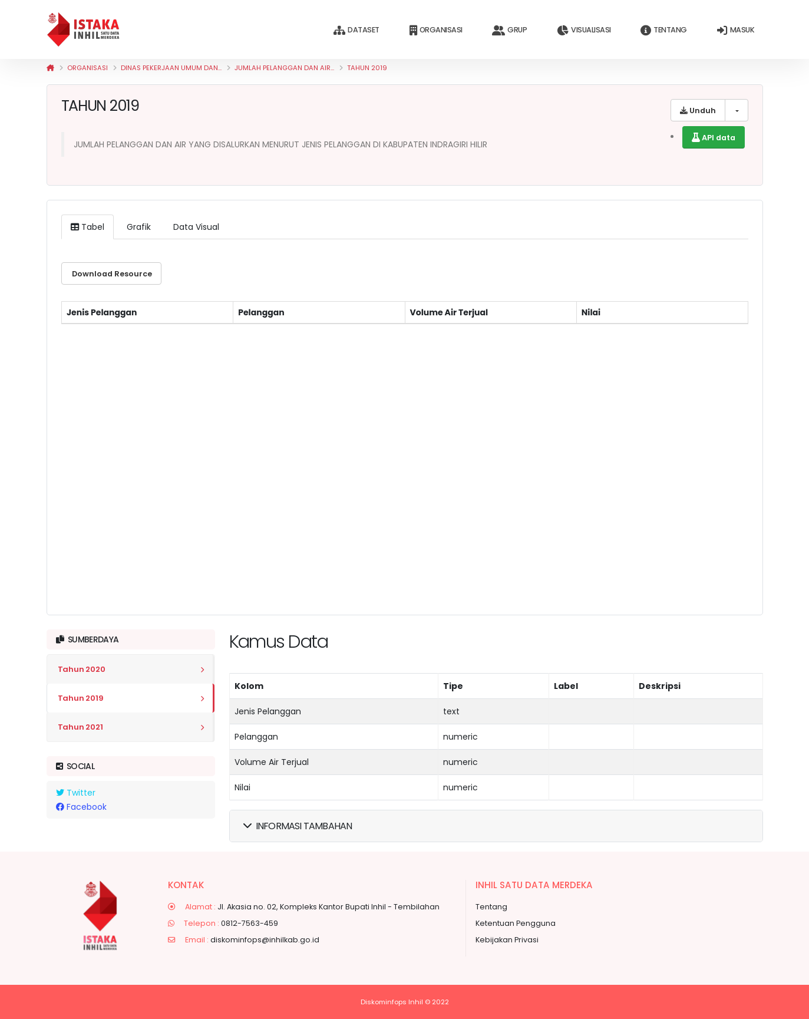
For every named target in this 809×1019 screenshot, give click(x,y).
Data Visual (195, 227)
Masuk (735, 30)
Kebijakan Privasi (507, 940)
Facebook (81, 807)
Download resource (111, 274)
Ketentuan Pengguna (516, 923)
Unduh (698, 110)
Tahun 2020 (81, 669)
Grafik (137, 227)
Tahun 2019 (367, 67)
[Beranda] (50, 67)
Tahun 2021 (80, 727)
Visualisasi (583, 30)
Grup (509, 30)
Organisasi (436, 30)
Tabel (87, 227)
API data (713, 138)
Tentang (663, 30)
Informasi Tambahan (297, 826)
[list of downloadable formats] (736, 110)
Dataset (356, 30)
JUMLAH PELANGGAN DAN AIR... (284, 67)
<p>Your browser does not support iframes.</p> (404, 448)
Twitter (75, 793)
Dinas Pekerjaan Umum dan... (171, 67)
